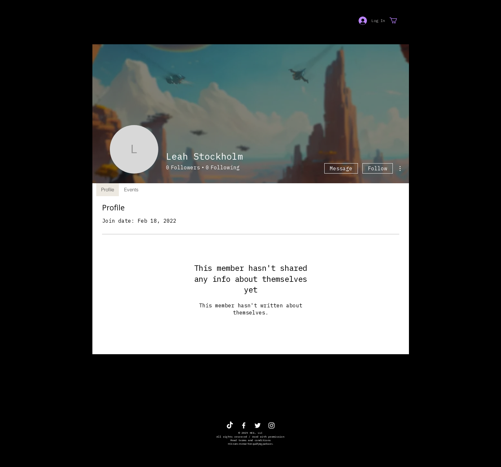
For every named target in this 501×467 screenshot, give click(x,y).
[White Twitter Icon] (258, 425)
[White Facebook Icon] (244, 425)
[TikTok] (230, 425)
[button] (397, 20)
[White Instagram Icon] (271, 425)
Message (341, 168)
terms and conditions (254, 440)
